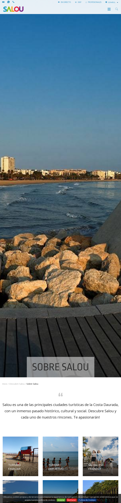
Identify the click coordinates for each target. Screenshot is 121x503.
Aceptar (61, 500)
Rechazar (71, 500)
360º (78, 2)
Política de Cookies (87, 500)
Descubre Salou (17, 383)
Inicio (4, 383)
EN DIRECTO (64, 2)
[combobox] (113, 2)
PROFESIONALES (93, 2)
